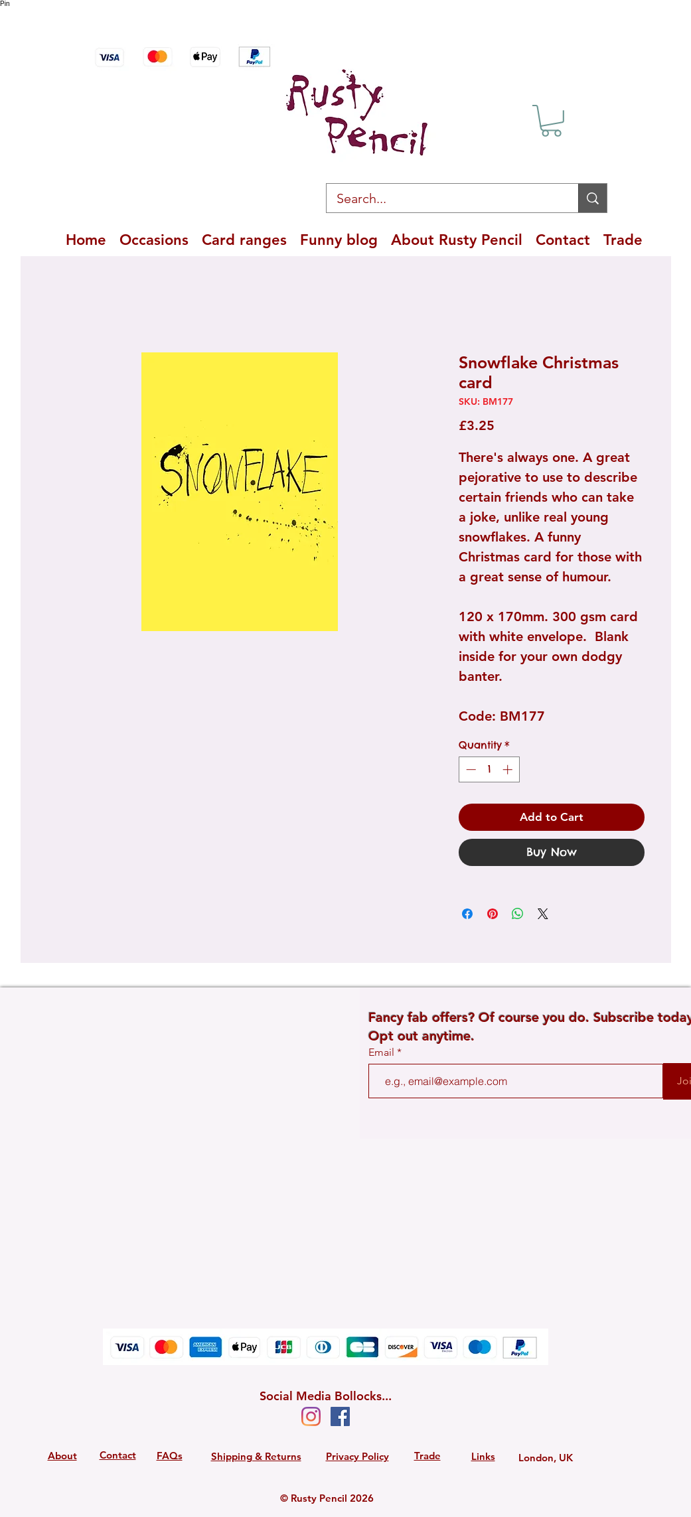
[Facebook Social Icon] (340, 1416)
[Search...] (443, 198)
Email (382, 1052)
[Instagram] (311, 1416)
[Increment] (509, 769)
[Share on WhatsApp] (518, 914)
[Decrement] (470, 769)
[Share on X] (543, 914)
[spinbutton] (489, 769)
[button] (551, 121)
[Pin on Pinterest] (492, 914)
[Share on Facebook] (467, 914)
